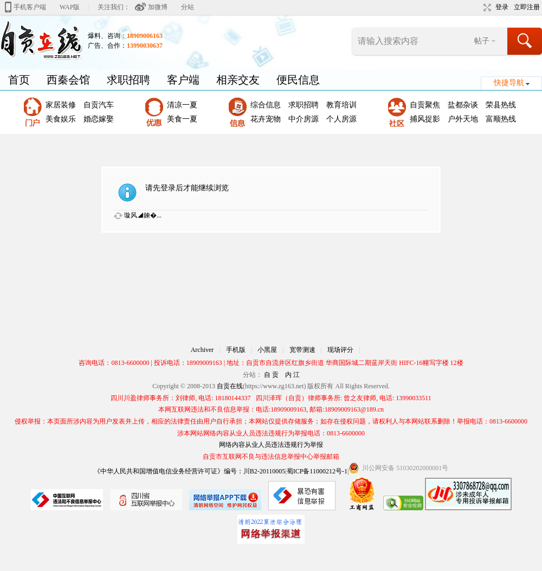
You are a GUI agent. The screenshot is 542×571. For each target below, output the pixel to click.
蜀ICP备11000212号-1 (317, 471)
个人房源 (341, 119)
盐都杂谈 (463, 105)
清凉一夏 (182, 105)
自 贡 (271, 374)
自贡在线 (230, 386)
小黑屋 (267, 350)
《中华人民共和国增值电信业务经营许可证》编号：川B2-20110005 (190, 471)
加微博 (157, 7)
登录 (501, 7)
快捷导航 (509, 83)
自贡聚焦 (425, 105)
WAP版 (70, 7)
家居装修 (61, 105)
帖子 (481, 41)
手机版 (236, 350)
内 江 (292, 374)
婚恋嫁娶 (98, 119)
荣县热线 (501, 105)
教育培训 (341, 105)
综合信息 (265, 105)
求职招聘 (128, 80)
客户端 (183, 80)
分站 (187, 7)
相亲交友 (238, 80)
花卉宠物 (265, 119)
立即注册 (527, 7)
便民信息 (298, 80)
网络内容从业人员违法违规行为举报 (271, 444)
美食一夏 (182, 119)
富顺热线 (501, 119)
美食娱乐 (61, 119)
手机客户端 (30, 7)
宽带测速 (302, 350)
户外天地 (463, 119)
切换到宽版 (486, 7)
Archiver (202, 350)
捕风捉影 (425, 119)
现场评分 (340, 350)
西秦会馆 (68, 80)
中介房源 (303, 119)
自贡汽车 (98, 105)
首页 (19, 80)
